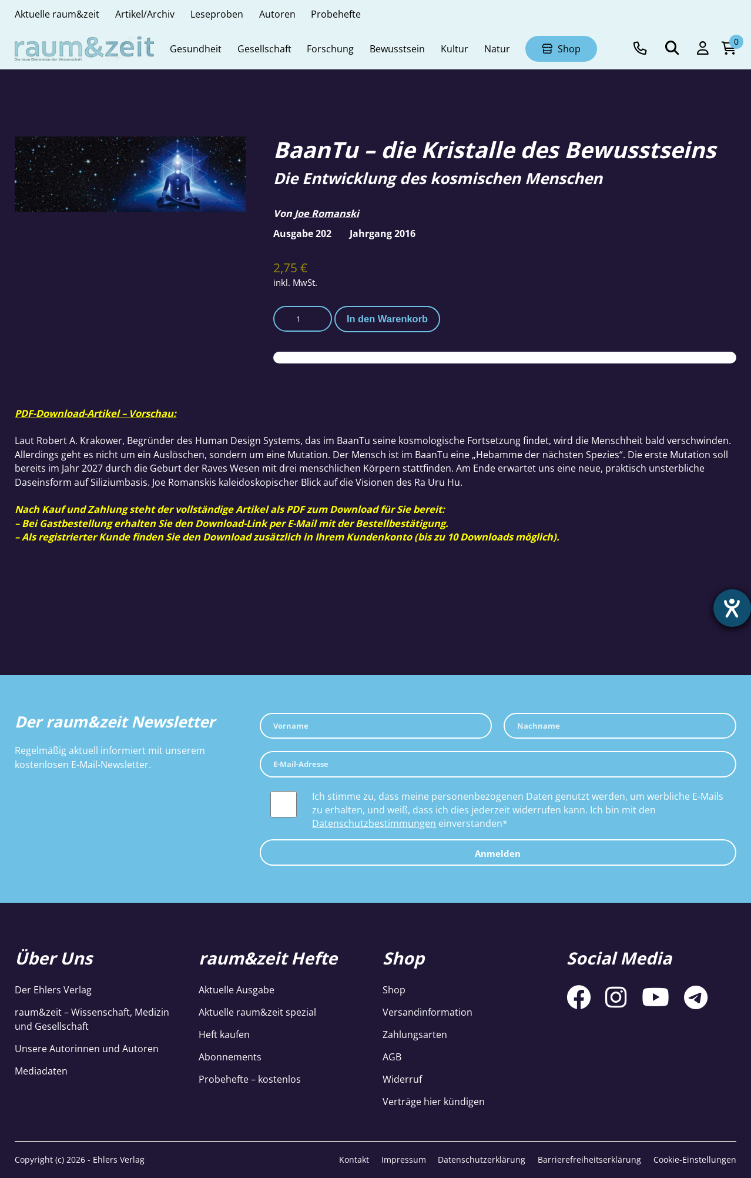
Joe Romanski (326, 213)
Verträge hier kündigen (434, 1101)
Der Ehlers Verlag (53, 989)
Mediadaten (41, 1070)
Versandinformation (427, 1012)
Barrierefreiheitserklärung (589, 1159)
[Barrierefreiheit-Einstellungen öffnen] (731, 608)
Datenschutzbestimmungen (374, 823)
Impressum (403, 1159)
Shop (394, 989)
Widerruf (402, 1079)
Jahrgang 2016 (382, 233)
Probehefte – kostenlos (250, 1079)
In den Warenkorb (387, 318)
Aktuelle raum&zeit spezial (257, 1012)
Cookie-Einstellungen (694, 1159)
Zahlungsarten (415, 1034)
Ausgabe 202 (302, 233)
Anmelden (498, 853)
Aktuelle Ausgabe (236, 989)
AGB (392, 1056)
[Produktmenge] (302, 319)
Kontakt (354, 1159)
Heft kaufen (224, 1034)
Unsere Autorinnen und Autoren (87, 1048)
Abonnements (230, 1056)
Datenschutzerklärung (481, 1159)
